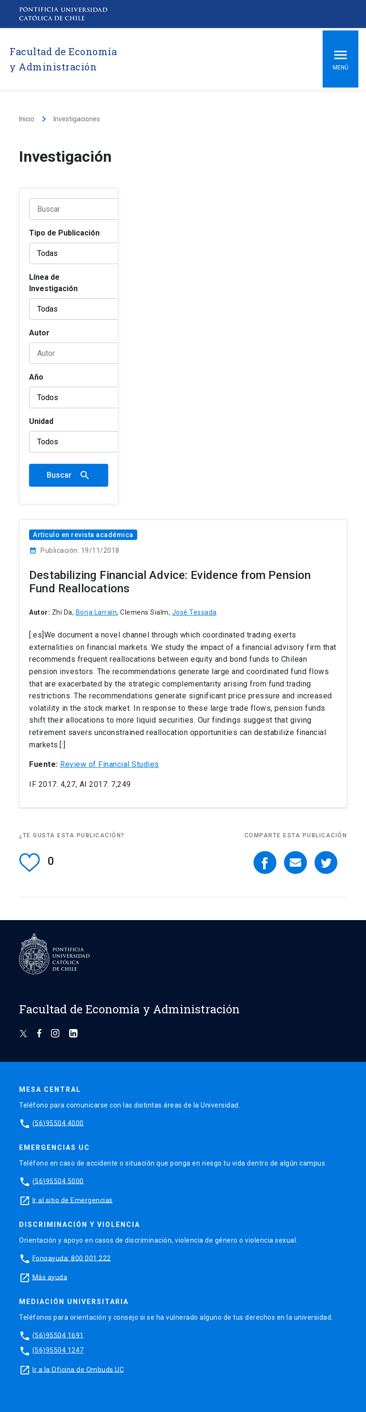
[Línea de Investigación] (88, 309)
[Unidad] (88, 441)
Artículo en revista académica (83, 535)
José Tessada (194, 612)
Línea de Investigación (53, 283)
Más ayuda (50, 1277)
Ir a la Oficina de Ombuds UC (78, 1369)
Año (36, 377)
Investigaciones (76, 119)
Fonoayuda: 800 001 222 (71, 1258)
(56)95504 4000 (58, 1123)
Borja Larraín (96, 612)
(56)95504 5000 (58, 1181)
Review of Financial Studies (109, 764)
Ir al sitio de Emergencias (72, 1200)
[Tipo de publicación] (88, 253)
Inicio (26, 119)
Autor (39, 332)
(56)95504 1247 (58, 1350)
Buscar (69, 475)
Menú (340, 59)
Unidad (41, 421)
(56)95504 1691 (58, 1335)
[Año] (88, 397)
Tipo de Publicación (64, 232)
